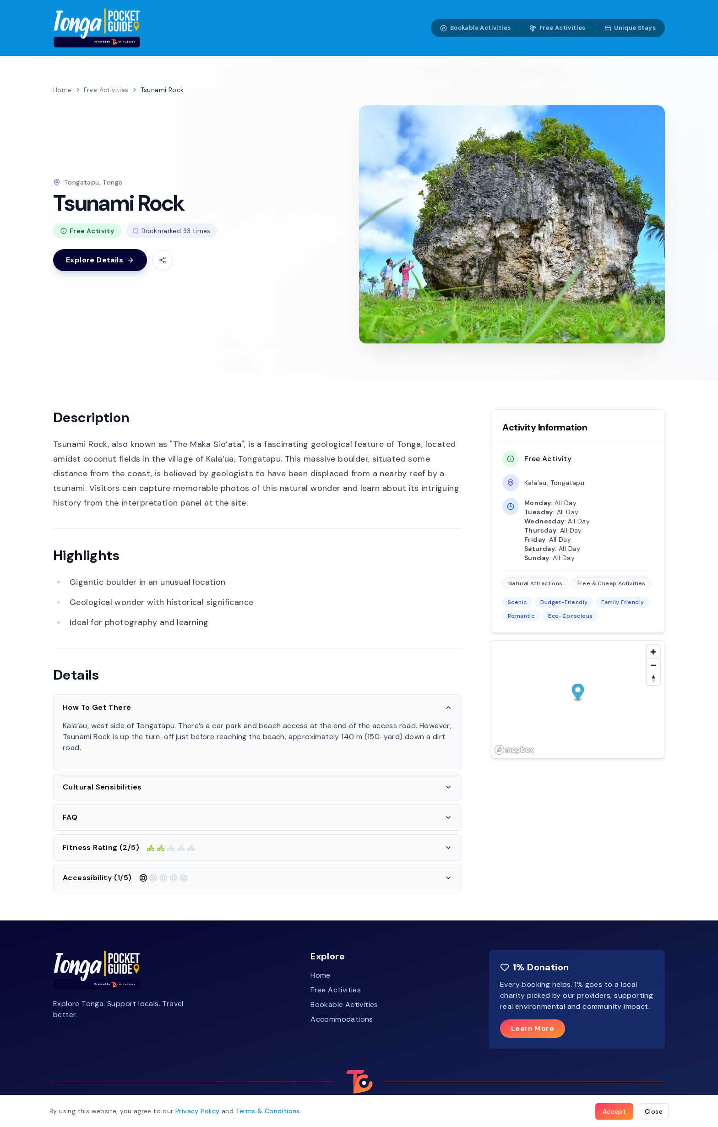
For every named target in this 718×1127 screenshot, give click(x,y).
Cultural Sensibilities (257, 787)
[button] (578, 693)
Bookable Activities (475, 28)
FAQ (257, 817)
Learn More (532, 1028)
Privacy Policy (197, 1111)
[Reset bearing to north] (653, 678)
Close (654, 1111)
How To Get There (257, 707)
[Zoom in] (653, 652)
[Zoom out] (653, 665)
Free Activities (557, 28)
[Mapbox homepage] (514, 750)
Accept (614, 1111)
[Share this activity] (162, 260)
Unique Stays (630, 28)
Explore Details (100, 260)
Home (62, 90)
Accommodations (341, 1019)
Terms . (269, 1111)
